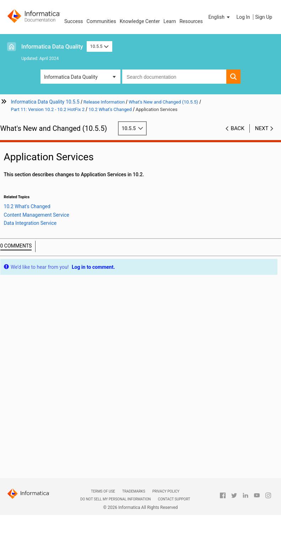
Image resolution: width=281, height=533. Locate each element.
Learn (169, 21)
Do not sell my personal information (115, 499)
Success (73, 21)
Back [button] (237, 128)
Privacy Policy (165, 491)
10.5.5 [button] (99, 46)
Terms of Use (103, 491)
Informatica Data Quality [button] (71, 77)
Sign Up (263, 17)
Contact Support (174, 499)
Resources (191, 21)
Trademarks (133, 491)
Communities (101, 21)
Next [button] (262, 128)
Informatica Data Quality (52, 46)
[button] (220, 17)
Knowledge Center (140, 21)
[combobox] (174, 77)
